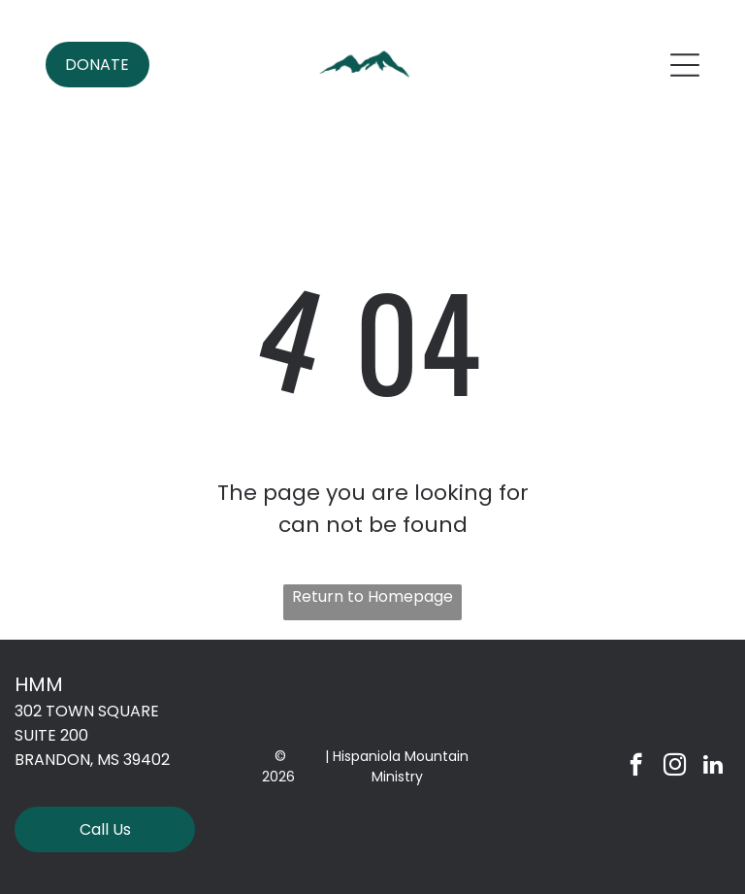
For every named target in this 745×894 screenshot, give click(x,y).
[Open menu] (684, 65)
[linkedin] (713, 766)
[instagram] (675, 766)
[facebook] (636, 766)
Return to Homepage (372, 596)
